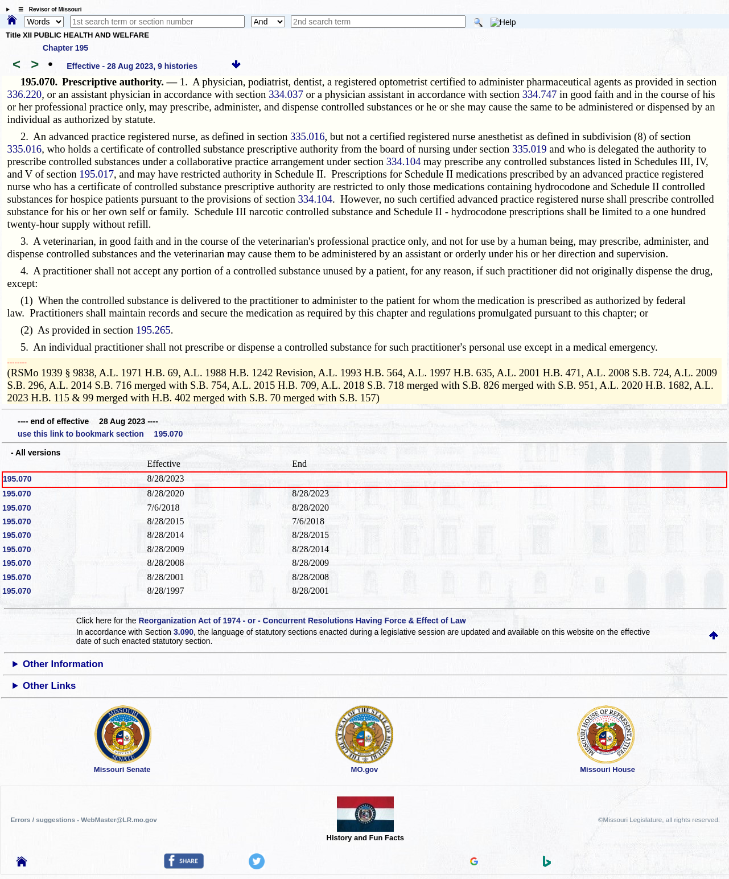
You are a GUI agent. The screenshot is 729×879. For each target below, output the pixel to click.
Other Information (63, 664)
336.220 (24, 94)
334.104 (403, 161)
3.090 (183, 631)
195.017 (96, 174)
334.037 (286, 94)
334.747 (539, 94)
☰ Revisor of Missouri (47, 9)
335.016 (307, 136)
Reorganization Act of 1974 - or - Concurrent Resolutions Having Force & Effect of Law (302, 620)
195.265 (153, 330)
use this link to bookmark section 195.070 (100, 433)
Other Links (49, 685)
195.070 (17, 478)
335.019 (529, 149)
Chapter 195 (65, 47)
